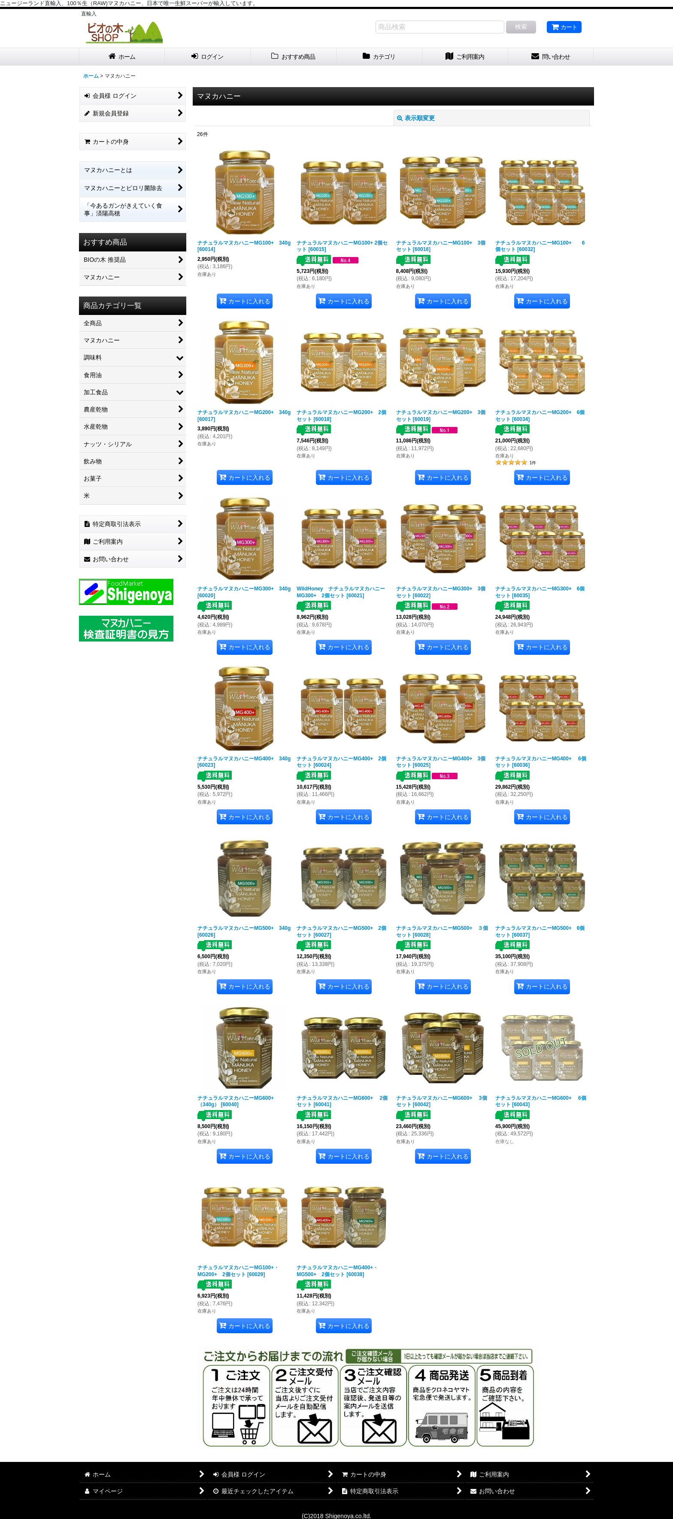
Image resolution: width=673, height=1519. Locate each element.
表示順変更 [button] (416, 118)
